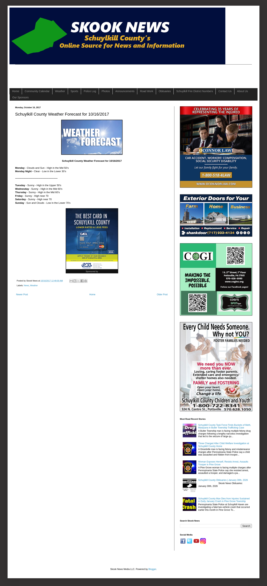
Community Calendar (37, 91)
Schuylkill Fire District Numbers (194, 91)
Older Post (162, 294)
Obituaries (165, 91)
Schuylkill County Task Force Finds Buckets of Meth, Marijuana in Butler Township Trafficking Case (224, 426)
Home (15, 91)
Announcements (124, 91)
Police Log (90, 91)
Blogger (152, 569)
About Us (242, 91)
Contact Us (224, 91)
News (26, 285)
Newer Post (22, 294)
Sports (74, 91)
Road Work (146, 91)
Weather (60, 91)
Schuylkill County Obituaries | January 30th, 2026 (223, 480)
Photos (105, 91)
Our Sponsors (20, 97)
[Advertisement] (84, 73)
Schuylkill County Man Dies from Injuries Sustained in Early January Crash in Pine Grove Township (224, 500)
